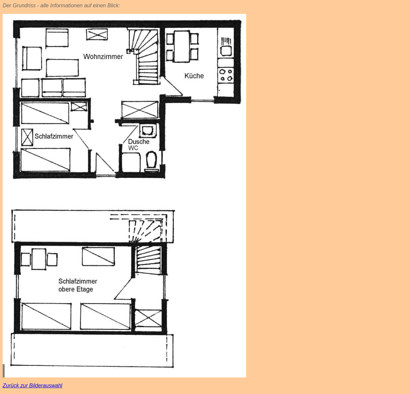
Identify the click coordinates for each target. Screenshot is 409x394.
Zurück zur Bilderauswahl (32, 385)
